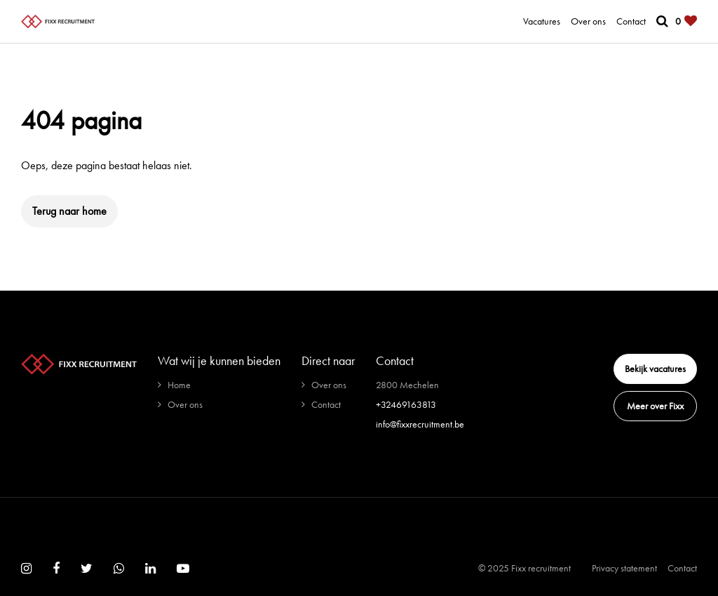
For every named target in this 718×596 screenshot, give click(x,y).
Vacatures (541, 21)
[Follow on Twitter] (87, 568)
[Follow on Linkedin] (150, 568)
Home (179, 384)
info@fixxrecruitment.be (420, 424)
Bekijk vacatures (655, 368)
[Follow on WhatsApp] (119, 568)
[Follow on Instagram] (26, 568)
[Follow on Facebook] (56, 568)
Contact (631, 21)
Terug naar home (69, 211)
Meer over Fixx (655, 405)
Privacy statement (624, 568)
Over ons (588, 21)
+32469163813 (406, 404)
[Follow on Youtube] (183, 568)
